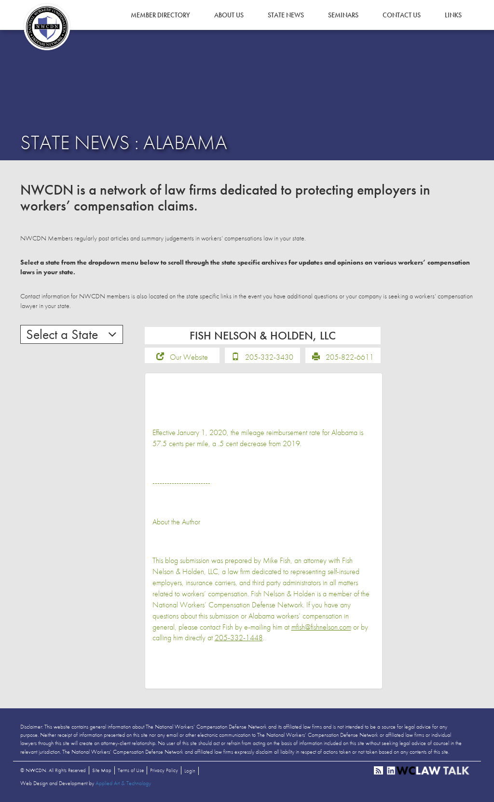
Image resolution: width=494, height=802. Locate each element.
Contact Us (402, 15)
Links (453, 15)
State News (286, 15)
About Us (229, 15)
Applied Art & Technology (123, 783)
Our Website (189, 357)
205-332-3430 (269, 357)
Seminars (343, 15)
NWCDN (46, 27)
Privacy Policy (164, 770)
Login (189, 770)
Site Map (101, 770)
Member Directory (160, 15)
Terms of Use (131, 770)
